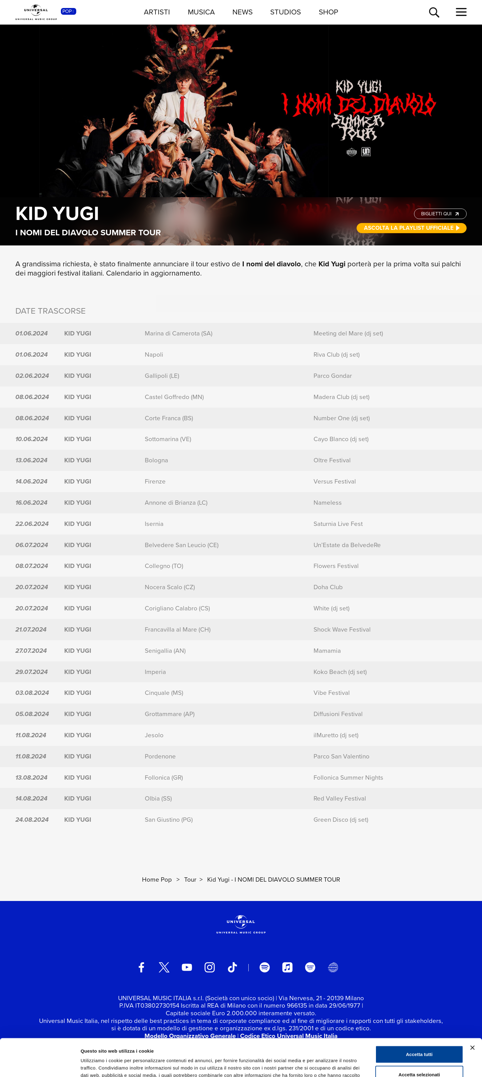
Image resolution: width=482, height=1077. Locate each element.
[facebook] (141, 967)
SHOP (328, 12)
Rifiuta (419, 1056)
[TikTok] (232, 967)
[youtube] (187, 967)
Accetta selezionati (419, 1037)
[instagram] (209, 967)
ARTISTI (157, 12)
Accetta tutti (419, 1016)
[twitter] (164, 967)
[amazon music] (310, 967)
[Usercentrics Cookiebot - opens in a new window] (40, 1065)
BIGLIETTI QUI (440, 213)
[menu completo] (461, 12)
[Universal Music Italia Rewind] (333, 967)
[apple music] (287, 967)
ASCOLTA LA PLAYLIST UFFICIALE (412, 228)
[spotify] (264, 967)
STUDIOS (285, 12)
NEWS (242, 12)
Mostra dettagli (323, 1064)
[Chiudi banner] (472, 1010)
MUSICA (201, 12)
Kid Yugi (57, 213)
